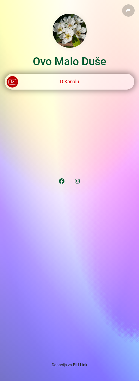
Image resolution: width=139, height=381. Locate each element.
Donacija (59, 365)
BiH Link (80, 365)
